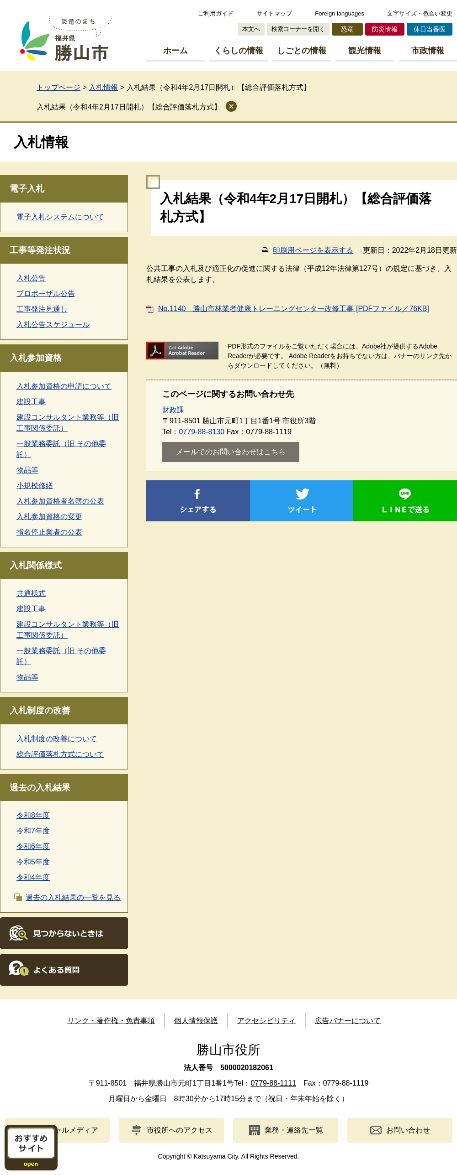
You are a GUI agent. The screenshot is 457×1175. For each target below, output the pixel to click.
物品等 (27, 470)
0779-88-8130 (201, 432)
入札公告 (31, 278)
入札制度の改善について (56, 739)
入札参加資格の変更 (49, 516)
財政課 (173, 410)
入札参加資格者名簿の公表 (60, 501)
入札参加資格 (36, 358)
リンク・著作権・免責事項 (111, 1020)
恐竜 (347, 29)
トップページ (58, 87)
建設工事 (31, 402)
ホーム (175, 50)
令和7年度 (33, 831)
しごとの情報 (301, 50)
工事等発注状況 (40, 250)
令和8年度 (33, 815)
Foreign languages (339, 13)
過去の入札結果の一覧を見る (73, 897)
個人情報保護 (196, 1020)
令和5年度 (33, 862)
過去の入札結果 (40, 787)
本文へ (251, 29)
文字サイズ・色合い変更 (419, 13)
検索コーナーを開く (298, 29)
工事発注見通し (42, 309)
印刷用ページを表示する (313, 250)
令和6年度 (33, 846)
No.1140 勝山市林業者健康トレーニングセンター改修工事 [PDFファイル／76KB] (293, 308)
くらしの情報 (238, 50)
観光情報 (364, 50)
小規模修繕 (34, 485)
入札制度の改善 (40, 710)
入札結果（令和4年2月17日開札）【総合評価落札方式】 (129, 107)
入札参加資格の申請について (64, 386)
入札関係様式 (36, 565)
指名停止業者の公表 (49, 532)
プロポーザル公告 (45, 293)
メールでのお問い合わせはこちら (231, 452)
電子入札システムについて (60, 217)
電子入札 (27, 188)
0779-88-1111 (273, 1083)
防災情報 (385, 29)
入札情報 (103, 87)
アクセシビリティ (266, 1020)
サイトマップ (274, 13)
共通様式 (31, 593)
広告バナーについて (348, 1020)
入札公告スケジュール (53, 324)
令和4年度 (33, 877)
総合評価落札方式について (60, 754)
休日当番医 (430, 29)
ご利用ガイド (216, 13)
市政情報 (427, 50)
